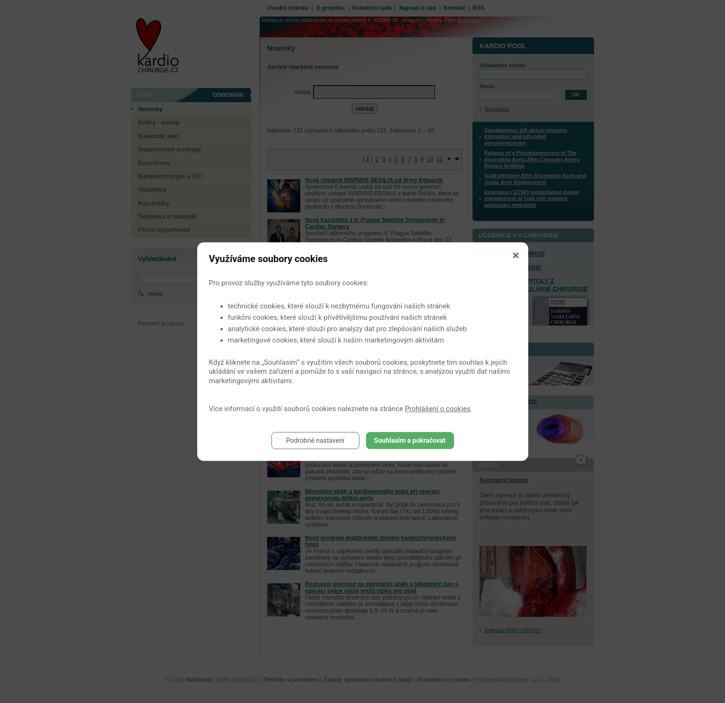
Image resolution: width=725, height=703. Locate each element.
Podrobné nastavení (315, 440)
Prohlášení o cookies (438, 408)
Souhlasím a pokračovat (409, 440)
